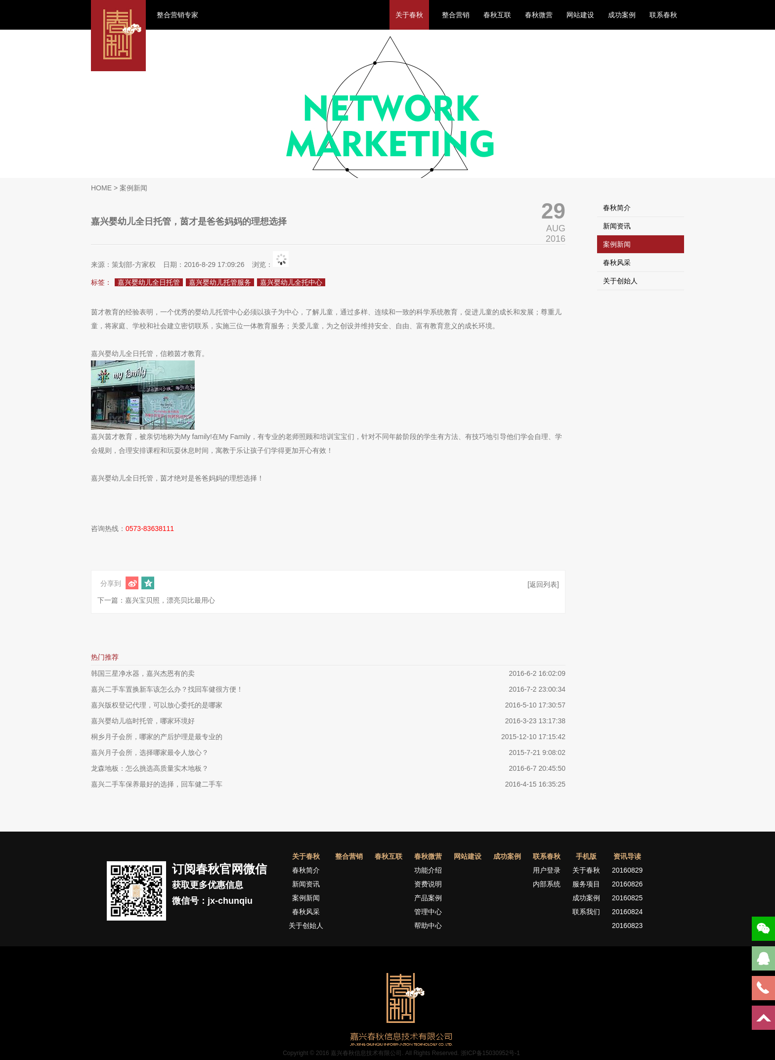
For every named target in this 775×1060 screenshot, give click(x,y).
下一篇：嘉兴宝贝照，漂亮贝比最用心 (156, 600)
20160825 (627, 898)
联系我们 (586, 912)
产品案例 (428, 898)
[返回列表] (543, 584)
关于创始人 (620, 281)
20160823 (627, 925)
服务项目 (586, 884)
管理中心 (428, 912)
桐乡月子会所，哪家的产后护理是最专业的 (156, 737)
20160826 (627, 884)
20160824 (627, 912)
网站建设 (580, 15)
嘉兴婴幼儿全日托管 (149, 282)
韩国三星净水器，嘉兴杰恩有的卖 (143, 673)
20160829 (627, 870)
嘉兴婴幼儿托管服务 (220, 282)
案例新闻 (617, 244)
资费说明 (428, 884)
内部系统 (546, 884)
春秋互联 (497, 15)
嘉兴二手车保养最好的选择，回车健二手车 (156, 784)
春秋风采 (617, 262)
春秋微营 (539, 15)
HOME (101, 188)
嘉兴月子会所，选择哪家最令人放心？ (150, 752)
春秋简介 (617, 208)
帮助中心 (428, 925)
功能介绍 (428, 870)
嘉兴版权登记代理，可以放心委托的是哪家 (156, 705)
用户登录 (546, 870)
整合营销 (456, 15)
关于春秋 (409, 15)
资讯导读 (627, 856)
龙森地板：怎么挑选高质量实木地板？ (150, 768)
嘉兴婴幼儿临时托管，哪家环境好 (143, 721)
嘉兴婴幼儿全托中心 (291, 282)
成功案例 (622, 15)
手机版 (586, 856)
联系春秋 (663, 15)
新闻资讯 (617, 226)
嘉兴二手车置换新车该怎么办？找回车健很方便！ (167, 689)
